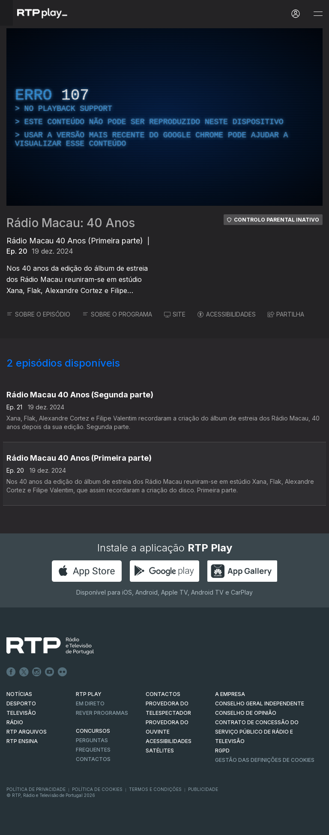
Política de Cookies (97, 789)
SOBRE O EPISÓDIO (38, 314)
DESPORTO (21, 703)
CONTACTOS (163, 694)
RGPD (222, 750)
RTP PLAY (89, 694)
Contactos (93, 759)
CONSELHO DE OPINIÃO (245, 713)
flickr (62, 672)
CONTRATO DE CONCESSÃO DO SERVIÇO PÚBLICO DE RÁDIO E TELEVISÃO (257, 731)
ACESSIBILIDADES (226, 314)
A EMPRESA (230, 694)
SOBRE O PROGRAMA (117, 314)
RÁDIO (14, 722)
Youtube (49, 672)
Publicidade (203, 789)
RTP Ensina (22, 741)
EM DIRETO (90, 703)
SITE (174, 314)
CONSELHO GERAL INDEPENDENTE (259, 703)
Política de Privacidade (36, 789)
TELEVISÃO (21, 713)
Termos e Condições (155, 789)
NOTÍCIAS (19, 694)
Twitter (24, 672)
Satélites (160, 750)
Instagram (37, 672)
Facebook (11, 672)
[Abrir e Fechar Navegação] (318, 14)
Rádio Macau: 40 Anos (70, 223)
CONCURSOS (93, 731)
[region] (164, 117)
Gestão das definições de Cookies (264, 760)
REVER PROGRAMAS (102, 713)
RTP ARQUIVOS (26, 731)
